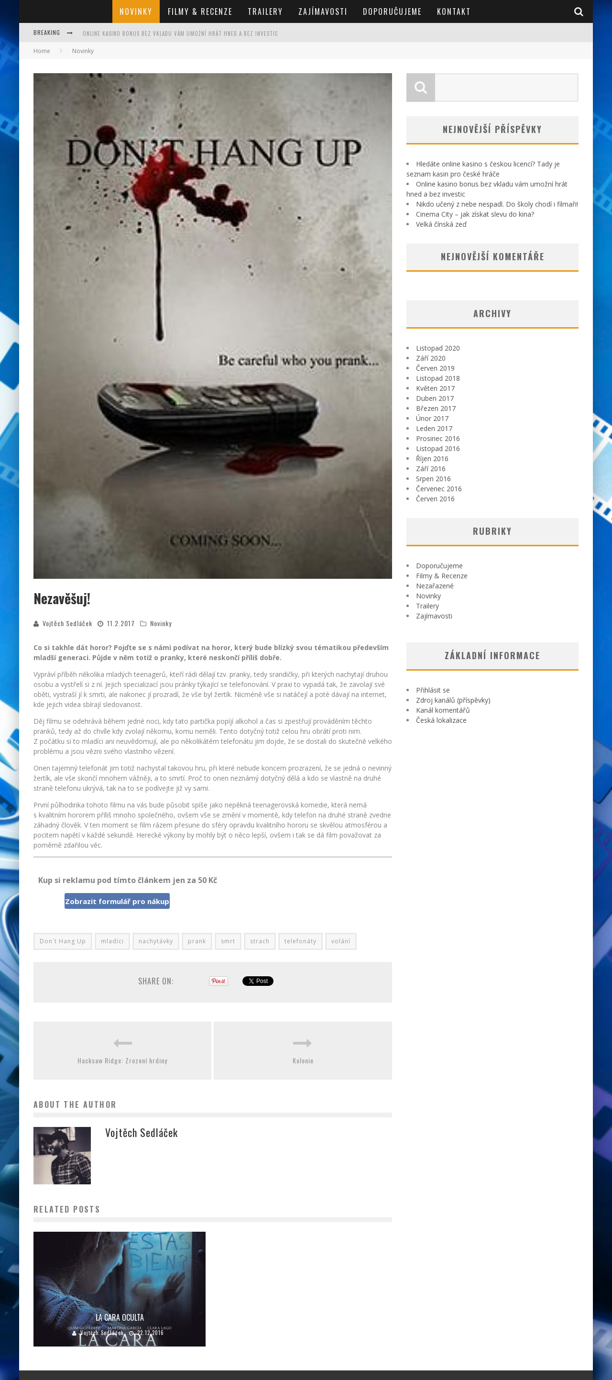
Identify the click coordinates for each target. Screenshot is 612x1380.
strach (260, 941)
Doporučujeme (392, 11)
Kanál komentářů (443, 710)
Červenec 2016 (439, 488)
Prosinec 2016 (438, 438)
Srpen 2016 (433, 478)
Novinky (136, 11)
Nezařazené (435, 585)
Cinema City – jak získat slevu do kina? (475, 214)
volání (340, 941)
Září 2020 (431, 358)
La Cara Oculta (120, 1317)
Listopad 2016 (438, 448)
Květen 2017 (435, 388)
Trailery (265, 11)
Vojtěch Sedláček (67, 623)
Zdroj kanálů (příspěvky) (453, 700)
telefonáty (300, 941)
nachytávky (156, 941)
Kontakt (454, 11)
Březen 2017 (436, 408)
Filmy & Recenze (200, 11)
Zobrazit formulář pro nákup (117, 901)
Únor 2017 (432, 418)
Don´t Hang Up (63, 941)
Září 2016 (431, 468)
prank (197, 941)
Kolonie (303, 1060)
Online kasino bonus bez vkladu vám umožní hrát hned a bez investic (180, 33)
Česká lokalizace (441, 720)
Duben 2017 (435, 398)
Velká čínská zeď (441, 224)
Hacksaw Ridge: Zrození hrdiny (122, 1060)
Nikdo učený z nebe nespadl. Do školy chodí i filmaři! (497, 204)
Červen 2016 (435, 498)
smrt (228, 941)
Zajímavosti (323, 11)
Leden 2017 (434, 428)
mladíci (112, 941)
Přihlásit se (433, 690)
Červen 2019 (435, 368)
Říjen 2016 (432, 458)
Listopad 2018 (438, 378)
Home (41, 51)
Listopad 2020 (438, 348)
